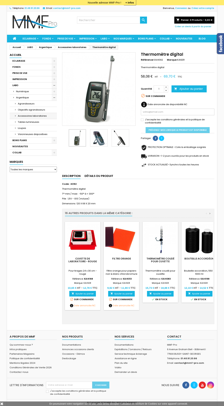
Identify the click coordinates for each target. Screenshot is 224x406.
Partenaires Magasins (22, 354)
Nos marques (123, 38)
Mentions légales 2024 (22, 363)
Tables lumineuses (28, 122)
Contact (174, 337)
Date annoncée (83, 305)
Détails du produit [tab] (99, 176)
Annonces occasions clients (78, 349)
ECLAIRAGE (29, 38)
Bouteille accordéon (199, 258)
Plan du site (121, 363)
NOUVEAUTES (184, 38)
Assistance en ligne (126, 358)
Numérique (22, 91)
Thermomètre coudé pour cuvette (160, 260)
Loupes (22, 128)
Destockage (69, 358)
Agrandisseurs (26, 103)
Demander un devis (126, 372)
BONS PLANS (145, 38)
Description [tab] (71, 176)
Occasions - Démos (73, 354)
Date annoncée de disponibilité (165, 104)
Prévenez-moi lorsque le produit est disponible (178, 130)
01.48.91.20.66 (32, 8)
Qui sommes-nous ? (21, 344)
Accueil (16, 55)
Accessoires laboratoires (32, 116)
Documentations (71, 344)
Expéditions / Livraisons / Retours (133, 349)
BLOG (202, 38)
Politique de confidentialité (25, 358)
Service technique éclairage (131, 354)
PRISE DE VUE (65, 38)
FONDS (46, 38)
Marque (172, 59)
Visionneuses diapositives (32, 134)
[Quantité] (159, 88)
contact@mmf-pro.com (66, 8)
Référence (147, 59)
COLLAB (165, 38)
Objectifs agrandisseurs (31, 109)
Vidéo (118, 367)
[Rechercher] (112, 20)
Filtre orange (121, 258)
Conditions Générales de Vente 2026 (31, 367)
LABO (104, 38)
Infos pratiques (18, 349)
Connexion (181, 8)
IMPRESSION (86, 38)
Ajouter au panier (188, 89)
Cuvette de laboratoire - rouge (82, 260)
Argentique (22, 97)
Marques (16, 162)
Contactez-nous (19, 372)
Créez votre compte (202, 8)
